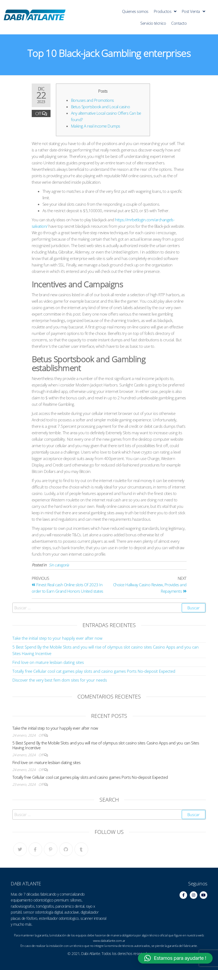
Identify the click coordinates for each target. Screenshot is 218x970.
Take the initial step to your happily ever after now (57, 638)
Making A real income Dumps (95, 126)
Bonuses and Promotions (92, 100)
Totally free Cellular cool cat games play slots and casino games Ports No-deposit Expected (93, 671)
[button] (175, 958)
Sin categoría (59, 564)
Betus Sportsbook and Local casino (100, 106)
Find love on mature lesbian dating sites (48, 662)
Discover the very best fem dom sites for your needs (59, 680)
